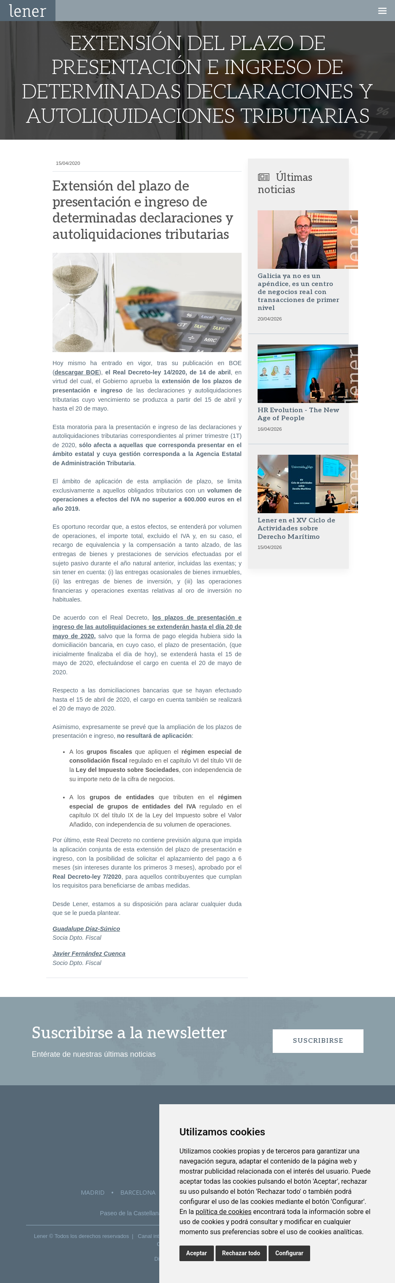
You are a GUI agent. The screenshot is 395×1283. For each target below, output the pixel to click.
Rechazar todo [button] (241, 1253)
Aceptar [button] (196, 1253)
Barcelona (137, 1192)
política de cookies (223, 1212)
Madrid (93, 1192)
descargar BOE (77, 372)
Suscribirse (318, 1041)
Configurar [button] (289, 1253)
